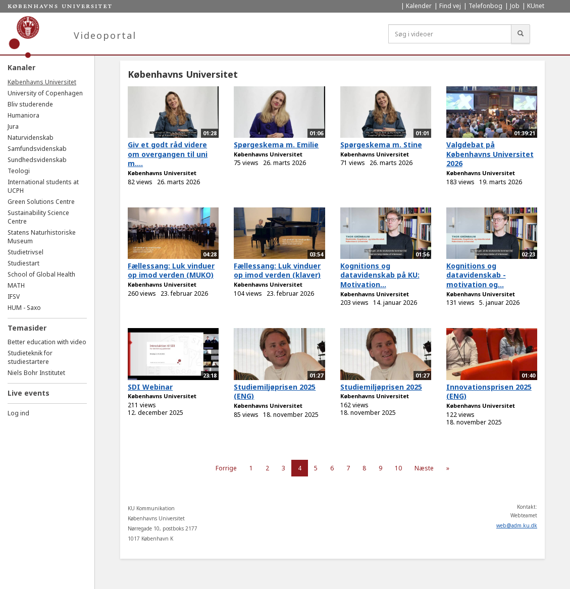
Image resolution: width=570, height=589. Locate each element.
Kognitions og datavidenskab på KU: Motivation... (380, 275)
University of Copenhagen (45, 93)
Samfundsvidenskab (37, 148)
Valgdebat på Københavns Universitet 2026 (490, 154)
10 (398, 468)
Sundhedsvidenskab (37, 159)
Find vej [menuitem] (450, 6)
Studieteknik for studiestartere (30, 357)
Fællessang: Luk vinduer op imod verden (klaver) (277, 270)
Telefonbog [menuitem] (485, 6)
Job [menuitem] (515, 6)
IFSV (14, 296)
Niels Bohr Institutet (36, 372)
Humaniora (23, 115)
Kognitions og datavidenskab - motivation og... (476, 275)
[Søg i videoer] (449, 33)
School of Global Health (41, 274)
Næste (424, 468)
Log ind (18, 413)
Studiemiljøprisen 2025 (381, 387)
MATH (16, 285)
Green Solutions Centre (41, 201)
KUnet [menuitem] (535, 6)
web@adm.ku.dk (516, 525)
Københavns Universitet (42, 82)
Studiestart (23, 263)
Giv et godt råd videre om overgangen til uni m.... (168, 154)
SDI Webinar (150, 387)
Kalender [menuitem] (419, 6)
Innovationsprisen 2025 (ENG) (489, 391)
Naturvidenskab (31, 137)
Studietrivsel (25, 252)
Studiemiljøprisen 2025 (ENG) (275, 391)
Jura (13, 126)
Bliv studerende (30, 104)
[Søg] (520, 33)
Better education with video (47, 342)
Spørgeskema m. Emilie (276, 144)
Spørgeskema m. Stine (381, 144)
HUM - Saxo (24, 307)
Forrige (226, 468)
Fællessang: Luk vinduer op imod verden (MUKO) (171, 270)
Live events (28, 393)
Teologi (19, 171)
